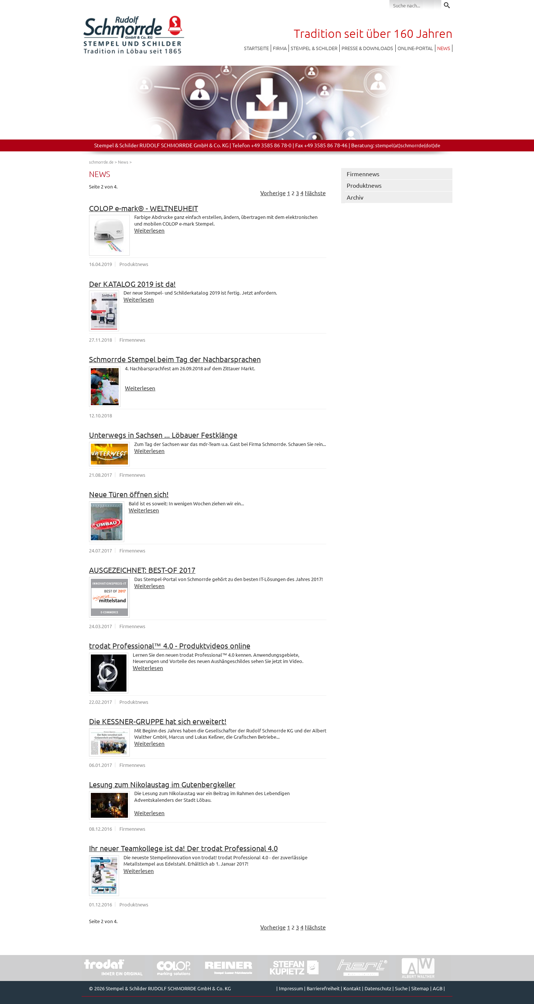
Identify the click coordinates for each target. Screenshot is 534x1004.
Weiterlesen (149, 230)
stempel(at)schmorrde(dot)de (407, 145)
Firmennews (363, 173)
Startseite (256, 48)
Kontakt (352, 988)
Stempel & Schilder (314, 48)
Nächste (315, 192)
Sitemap (420, 988)
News (443, 48)
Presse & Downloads (367, 48)
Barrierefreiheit (323, 988)
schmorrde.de (101, 162)
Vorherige (273, 192)
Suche (401, 988)
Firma (280, 48)
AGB (437, 988)
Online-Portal (415, 48)
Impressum (291, 988)
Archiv (355, 197)
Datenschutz (378, 988)
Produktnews (364, 185)
